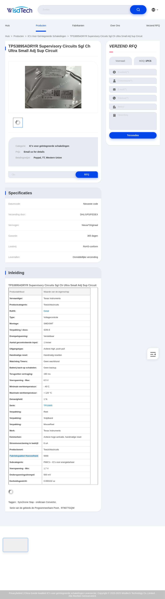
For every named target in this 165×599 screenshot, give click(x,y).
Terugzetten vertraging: (21, 374)
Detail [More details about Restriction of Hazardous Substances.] (46, 311)
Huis (7, 25)
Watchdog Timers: (19, 361)
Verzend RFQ (153, 25)
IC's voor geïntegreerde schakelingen (47, 36)
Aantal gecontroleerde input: (24, 342)
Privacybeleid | (16, 593)
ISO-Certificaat (146, 557)
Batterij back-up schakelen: (23, 367)
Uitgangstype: (17, 349)
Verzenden (133, 135)
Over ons (115, 25)
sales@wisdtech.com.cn (23, 564)
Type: (12, 317)
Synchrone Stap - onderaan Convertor (37, 502)
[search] (138, 9)
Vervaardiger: (16, 298)
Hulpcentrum (145, 578)
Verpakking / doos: (19, 330)
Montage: (14, 323)
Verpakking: (15, 412)
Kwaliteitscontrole (148, 564)
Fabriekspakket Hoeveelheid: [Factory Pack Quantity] (24, 456)
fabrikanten (78, 25)
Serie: (12, 405)
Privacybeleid (146, 571)
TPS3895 (48, 405)
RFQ (86, 174)
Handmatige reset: (19, 355)
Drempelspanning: (19, 336)
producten (41, 25)
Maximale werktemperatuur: (23, 393)
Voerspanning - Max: (20, 380)
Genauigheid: (16, 399)
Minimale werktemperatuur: (23, 386)
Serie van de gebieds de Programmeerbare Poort (34, 508)
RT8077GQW (68, 508)
